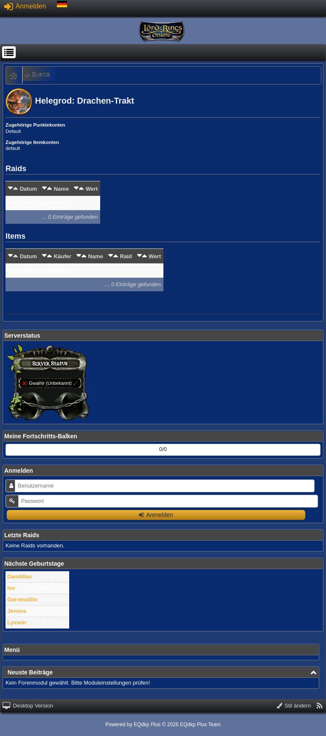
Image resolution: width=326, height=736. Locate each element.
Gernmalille (22, 599)
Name (61, 189)
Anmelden (25, 6)
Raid (126, 256)
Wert (92, 189)
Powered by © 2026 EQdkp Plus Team (162, 725)
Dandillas (19, 576)
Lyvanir (17, 622)
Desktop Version (28, 705)
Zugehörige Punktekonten (35, 124)
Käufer (62, 256)
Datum (28, 189)
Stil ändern (294, 705)
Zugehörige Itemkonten (32, 142)
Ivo (11, 588)
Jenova (16, 611)
